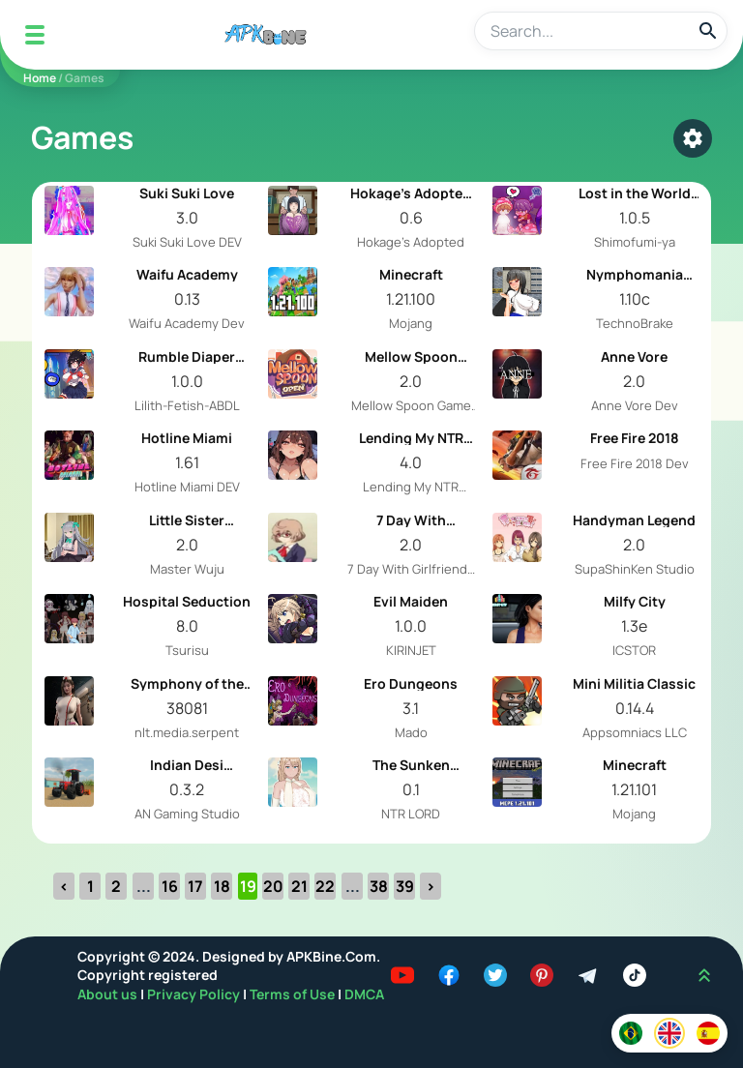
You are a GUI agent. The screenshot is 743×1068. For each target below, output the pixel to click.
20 (273, 886)
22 (325, 886)
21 (299, 886)
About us (108, 994)
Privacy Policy (195, 994)
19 (248, 886)
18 (222, 886)
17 (195, 886)
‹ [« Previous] (64, 886)
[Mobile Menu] (34, 34)
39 (405, 886)
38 (379, 886)
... (143, 886)
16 (170, 886)
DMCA (364, 994)
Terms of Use (292, 994)
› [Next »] (430, 886)
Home (39, 78)
